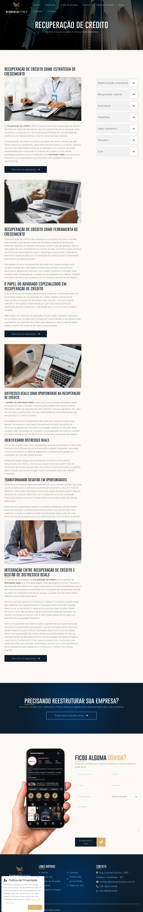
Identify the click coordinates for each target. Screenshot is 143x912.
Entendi (35, 907)
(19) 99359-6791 (106, 891)
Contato (38, 11)
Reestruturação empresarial (117, 83)
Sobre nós (49, 5)
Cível (117, 151)
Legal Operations (117, 128)
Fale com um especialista (26, 169)
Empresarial (117, 105)
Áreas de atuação (68, 5)
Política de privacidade (74, 879)
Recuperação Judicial (117, 94)
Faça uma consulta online (71, 715)
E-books (130, 5)
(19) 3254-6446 (106, 886)
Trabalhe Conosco (103, 5)
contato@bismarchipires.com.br (115, 882)
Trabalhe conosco (50, 890)
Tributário (117, 140)
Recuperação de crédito (86, 32)
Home (37, 5)
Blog (118, 5)
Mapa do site (75, 885)
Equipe (85, 5)
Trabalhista (117, 117)
